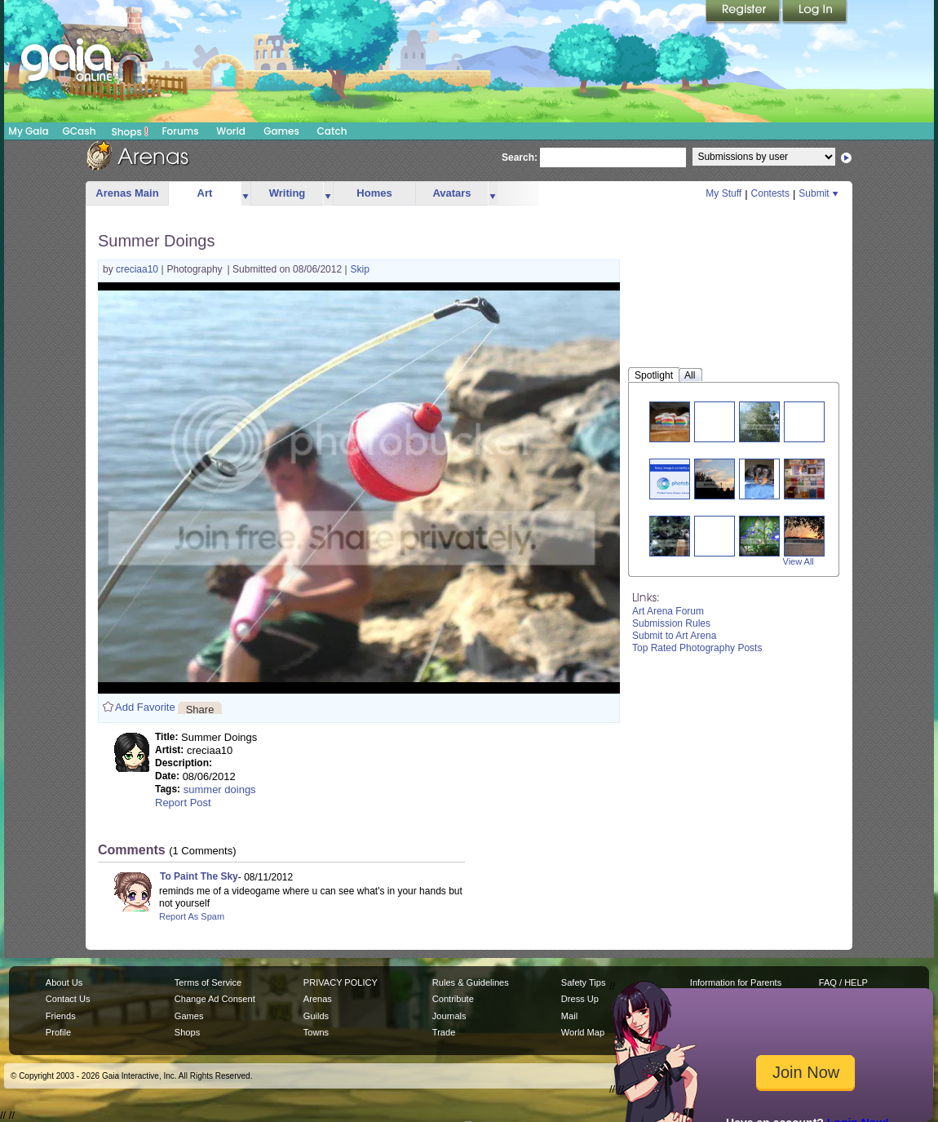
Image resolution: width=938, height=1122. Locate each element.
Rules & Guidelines (470, 982)
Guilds (316, 1016)
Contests (770, 193)
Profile (58, 1032)
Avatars (451, 193)
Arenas (317, 999)
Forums (179, 131)
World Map (582, 1032)
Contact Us (68, 999)
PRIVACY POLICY (340, 982)
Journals (449, 1016)
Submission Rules (671, 623)
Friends (61, 1016)
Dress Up (580, 999)
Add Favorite (145, 707)
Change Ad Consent (215, 999)
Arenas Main (126, 193)
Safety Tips (583, 982)
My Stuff (723, 193)
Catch (332, 131)
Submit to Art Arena (674, 635)
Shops (130, 131)
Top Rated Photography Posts (697, 648)
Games (281, 131)
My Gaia (28, 131)
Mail (569, 1016)
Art (205, 193)
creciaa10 (138, 269)
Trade (443, 1032)
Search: (520, 157)
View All (798, 561)
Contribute (453, 999)
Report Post (183, 802)
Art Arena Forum (668, 611)
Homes (374, 193)
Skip (360, 269)
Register (744, 12)
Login (814, 12)
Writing (287, 193)
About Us (64, 982)
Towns (316, 1032)
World (231, 131)
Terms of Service (208, 982)
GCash (79, 131)
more (245, 194)
